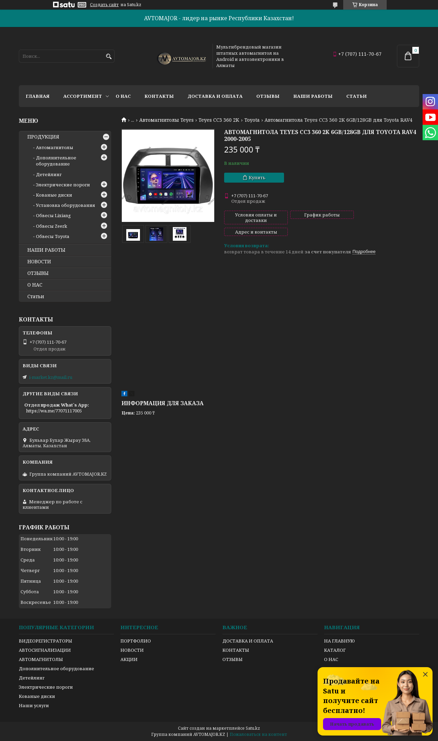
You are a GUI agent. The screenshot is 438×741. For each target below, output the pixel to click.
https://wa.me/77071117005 (54, 410)
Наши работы (313, 96)
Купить (257, 177)
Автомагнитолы (54, 147)
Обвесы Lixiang (53, 215)
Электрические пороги (63, 185)
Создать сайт (104, 4)
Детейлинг (49, 174)
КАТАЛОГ (335, 650)
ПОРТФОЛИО (135, 641)
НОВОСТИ (39, 262)
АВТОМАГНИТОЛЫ (41, 659)
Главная (38, 96)
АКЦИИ (129, 659)
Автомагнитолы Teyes (166, 120)
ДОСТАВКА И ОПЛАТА (247, 641)
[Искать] (109, 57)
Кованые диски (54, 195)
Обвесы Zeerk (51, 226)
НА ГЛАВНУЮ (339, 641)
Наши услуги (34, 705)
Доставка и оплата (215, 96)
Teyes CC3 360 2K (218, 120)
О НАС (34, 285)
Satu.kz (253, 728)
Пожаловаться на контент (258, 734)
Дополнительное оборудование (56, 161)
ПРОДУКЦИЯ (43, 137)
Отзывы (268, 96)
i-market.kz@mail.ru (50, 377)
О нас (123, 96)
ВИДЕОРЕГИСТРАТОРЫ (45, 641)
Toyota (252, 120)
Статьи (356, 96)
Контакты (159, 96)
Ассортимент (82, 96)
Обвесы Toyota (52, 236)
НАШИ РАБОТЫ (46, 250)
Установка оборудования (65, 205)
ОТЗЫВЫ (38, 273)
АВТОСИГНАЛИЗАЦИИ (45, 650)
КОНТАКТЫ (235, 650)
